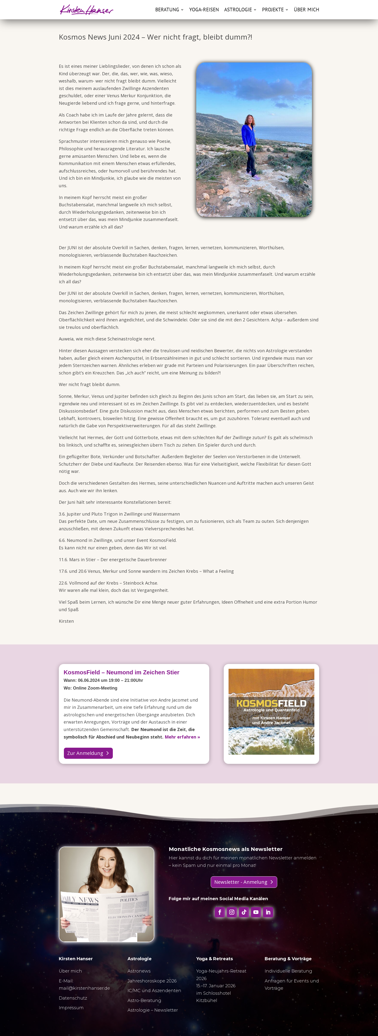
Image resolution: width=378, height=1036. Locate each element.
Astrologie (238, 10)
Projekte (273, 10)
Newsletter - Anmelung (240, 882)
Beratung (167, 10)
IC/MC (134, 990)
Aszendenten (166, 990)
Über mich (306, 10)
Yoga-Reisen (204, 10)
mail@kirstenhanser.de (84, 988)
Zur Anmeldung (85, 753)
